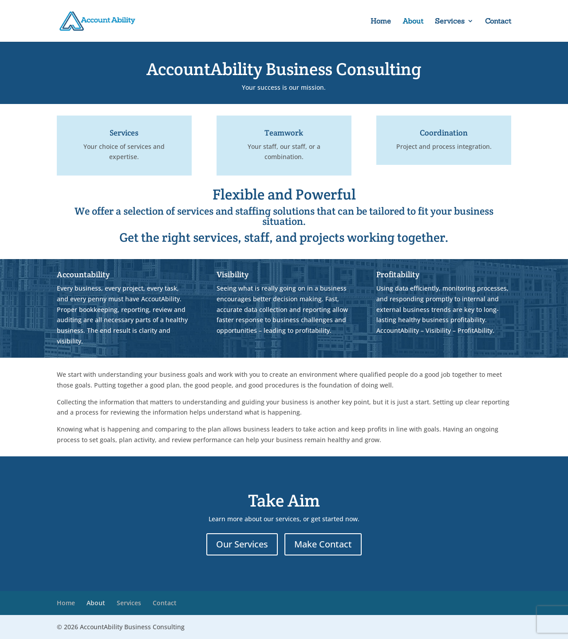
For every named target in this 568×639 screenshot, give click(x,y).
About (412, 21)
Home (381, 21)
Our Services (242, 544)
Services (450, 21)
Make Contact (323, 544)
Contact (498, 21)
